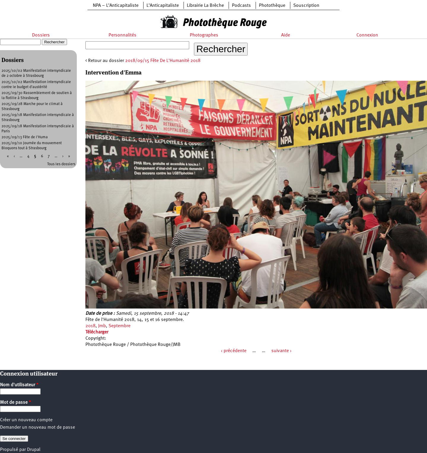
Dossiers (41, 35)
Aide (285, 35)
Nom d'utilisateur (19, 385)
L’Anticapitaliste (162, 5)
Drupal (33, 449)
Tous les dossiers (61, 164)
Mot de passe (15, 402)
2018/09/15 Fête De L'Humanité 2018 (162, 60)
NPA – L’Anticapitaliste (115, 5)
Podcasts (241, 5)
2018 (90, 326)
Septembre (119, 326)
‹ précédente (233, 351)
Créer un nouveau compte (26, 420)
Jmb (102, 326)
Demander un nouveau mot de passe (37, 427)
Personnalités (122, 35)
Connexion (367, 35)
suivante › (281, 351)
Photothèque (272, 5)
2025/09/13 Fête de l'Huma (24, 137)
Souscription (306, 5)
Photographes (204, 35)
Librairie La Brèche (205, 5)
